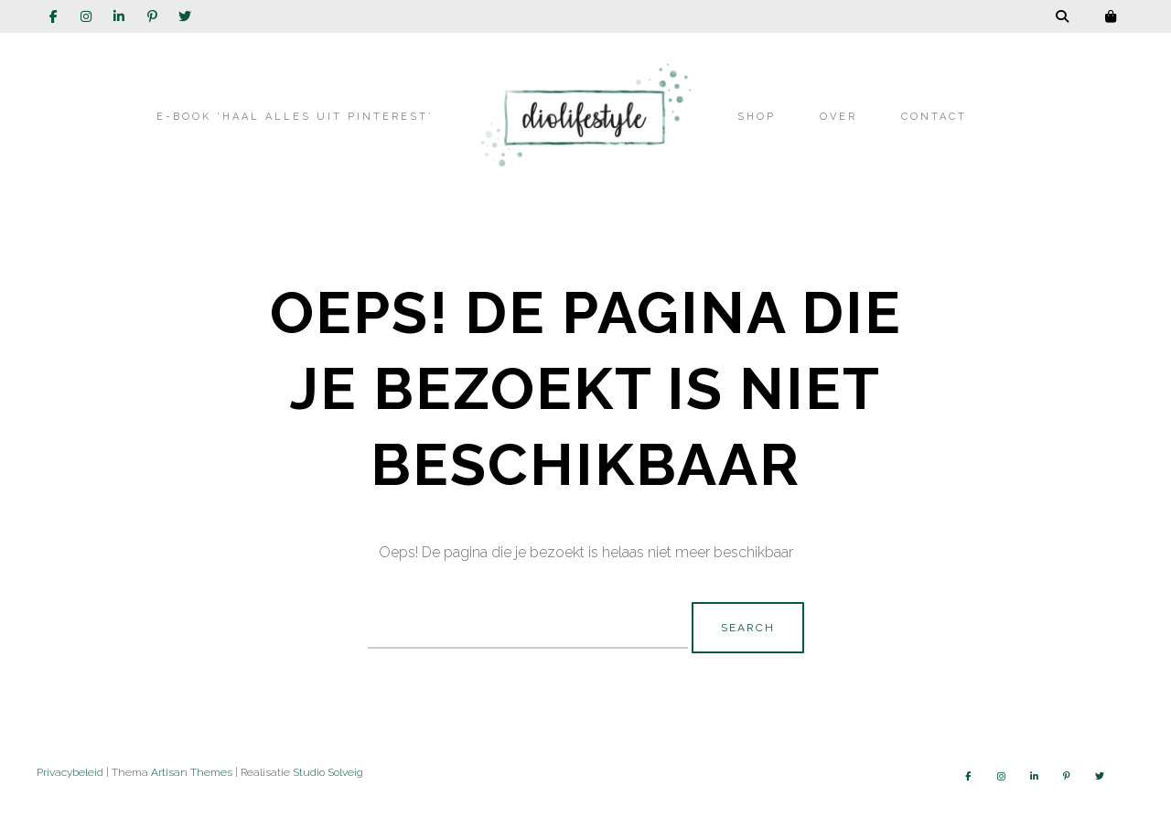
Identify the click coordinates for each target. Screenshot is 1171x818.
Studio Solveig (328, 772)
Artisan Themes (191, 772)
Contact (934, 117)
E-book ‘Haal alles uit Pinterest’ (295, 117)
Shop (756, 117)
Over (838, 117)
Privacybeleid (70, 772)
